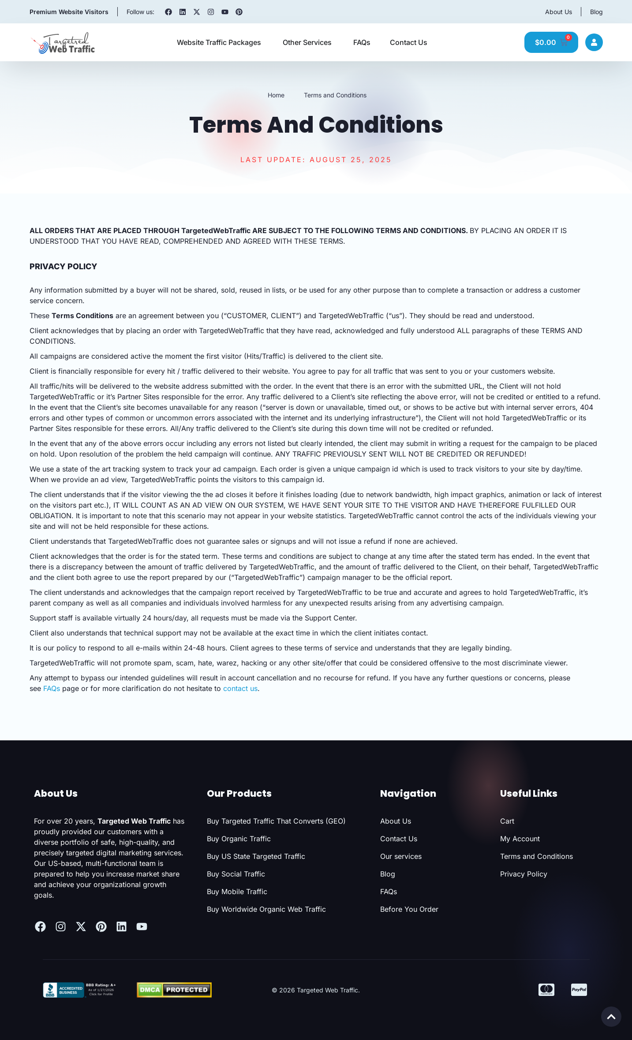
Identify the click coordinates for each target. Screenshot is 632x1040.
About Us (558, 11)
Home (276, 95)
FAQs (51, 688)
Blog (596, 11)
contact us (240, 688)
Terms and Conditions (335, 95)
